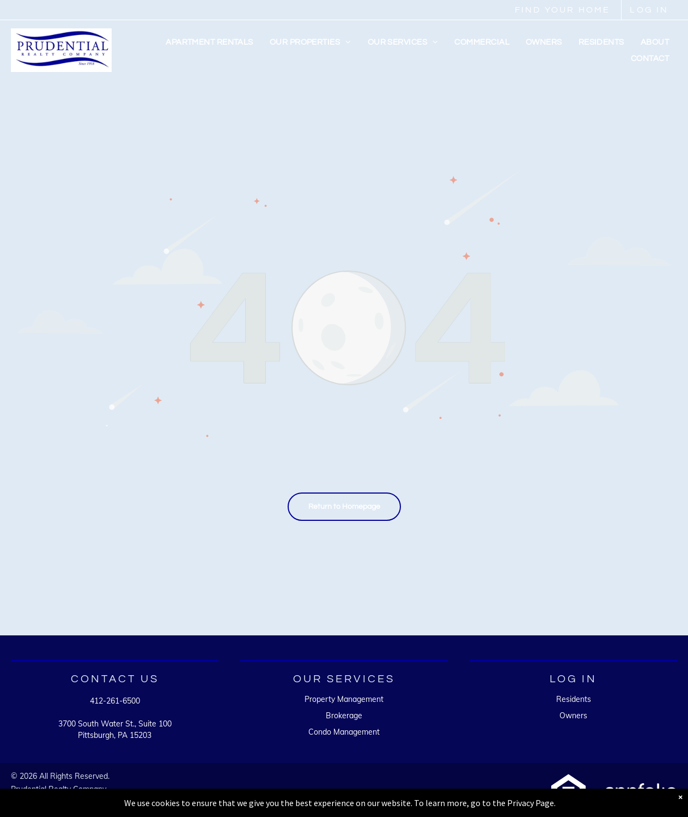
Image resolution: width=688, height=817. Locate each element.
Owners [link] (573, 715)
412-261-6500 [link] (115, 701)
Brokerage (344, 715)
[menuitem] (209, 42)
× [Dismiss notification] (680, 796)
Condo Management (344, 732)
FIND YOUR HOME (563, 9)
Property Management (344, 699)
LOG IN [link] (649, 9)
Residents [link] (573, 699)
